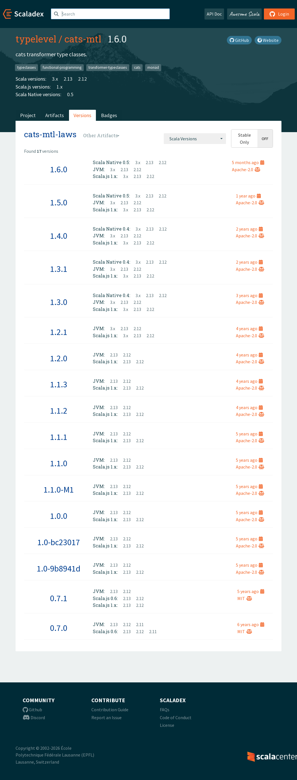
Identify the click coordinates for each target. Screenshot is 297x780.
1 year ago (248, 196)
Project (28, 115)
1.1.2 (58, 410)
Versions (82, 115)
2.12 (82, 79)
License (167, 725)
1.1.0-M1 (59, 489)
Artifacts (54, 115)
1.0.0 (58, 515)
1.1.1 (58, 436)
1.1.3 (58, 384)
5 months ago (248, 162)
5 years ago (249, 434)
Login (279, 14)
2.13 (68, 79)
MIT (244, 598)
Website (268, 40)
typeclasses (26, 67)
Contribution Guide (109, 709)
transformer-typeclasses (108, 67)
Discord (34, 717)
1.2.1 (58, 331)
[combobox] (195, 138)
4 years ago (249, 328)
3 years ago (249, 295)
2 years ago (249, 229)
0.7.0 (58, 627)
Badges (109, 115)
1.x (60, 86)
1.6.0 (58, 169)
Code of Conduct (175, 717)
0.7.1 (58, 598)
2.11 (140, 624)
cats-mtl (82, 39)
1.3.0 (58, 301)
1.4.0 (58, 235)
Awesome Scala (244, 14)
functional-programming (62, 67)
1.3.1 (58, 268)
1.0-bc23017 (58, 542)
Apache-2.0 (246, 169)
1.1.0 (58, 463)
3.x (55, 79)
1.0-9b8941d (58, 568)
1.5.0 (58, 202)
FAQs (164, 709)
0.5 (70, 94)
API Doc (214, 14)
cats (137, 67)
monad (153, 67)
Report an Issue (106, 717)
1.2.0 (58, 358)
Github (32, 709)
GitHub (239, 40)
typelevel (36, 39)
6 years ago (250, 624)
